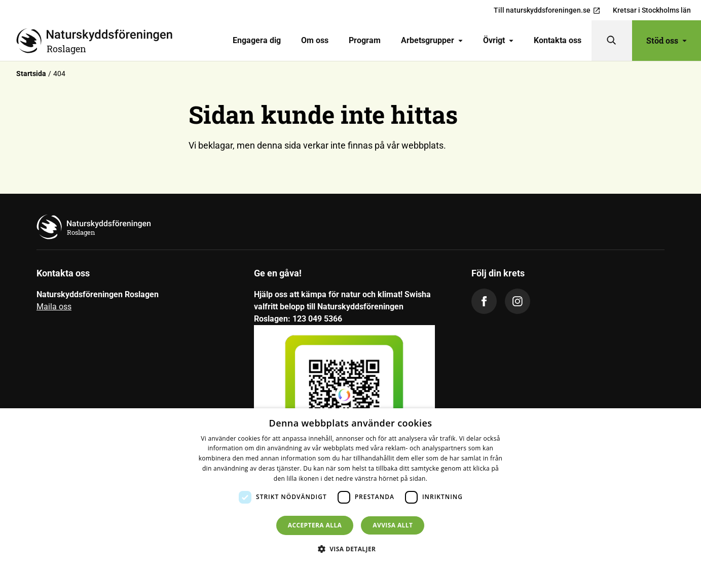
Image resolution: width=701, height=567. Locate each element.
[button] (350, 549)
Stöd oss (666, 40)
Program (365, 40)
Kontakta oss (557, 40)
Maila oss (53, 306)
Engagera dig (257, 40)
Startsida (31, 73)
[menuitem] (257, 40)
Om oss (314, 40)
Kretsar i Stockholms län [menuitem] (652, 10)
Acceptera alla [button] (315, 525)
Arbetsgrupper (432, 40)
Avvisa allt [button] (393, 525)
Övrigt (498, 40)
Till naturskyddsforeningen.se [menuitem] (547, 10)
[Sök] (612, 40)
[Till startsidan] (98, 40)
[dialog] (350, 487)
